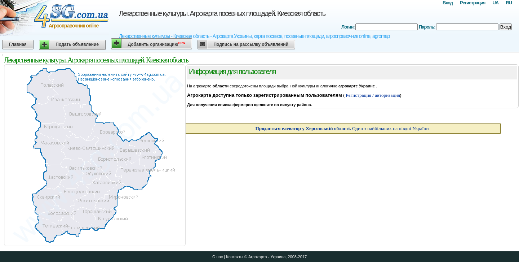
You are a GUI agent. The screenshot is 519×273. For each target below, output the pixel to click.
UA (495, 2)
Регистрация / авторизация (372, 95)
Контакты (234, 257)
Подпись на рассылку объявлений (250, 44)
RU (509, 2)
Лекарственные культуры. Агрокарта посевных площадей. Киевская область (222, 13)
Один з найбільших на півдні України (342, 128)
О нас (217, 257)
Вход (448, 2)
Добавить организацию (156, 44)
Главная (18, 44)
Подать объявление (77, 44)
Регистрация (472, 2)
